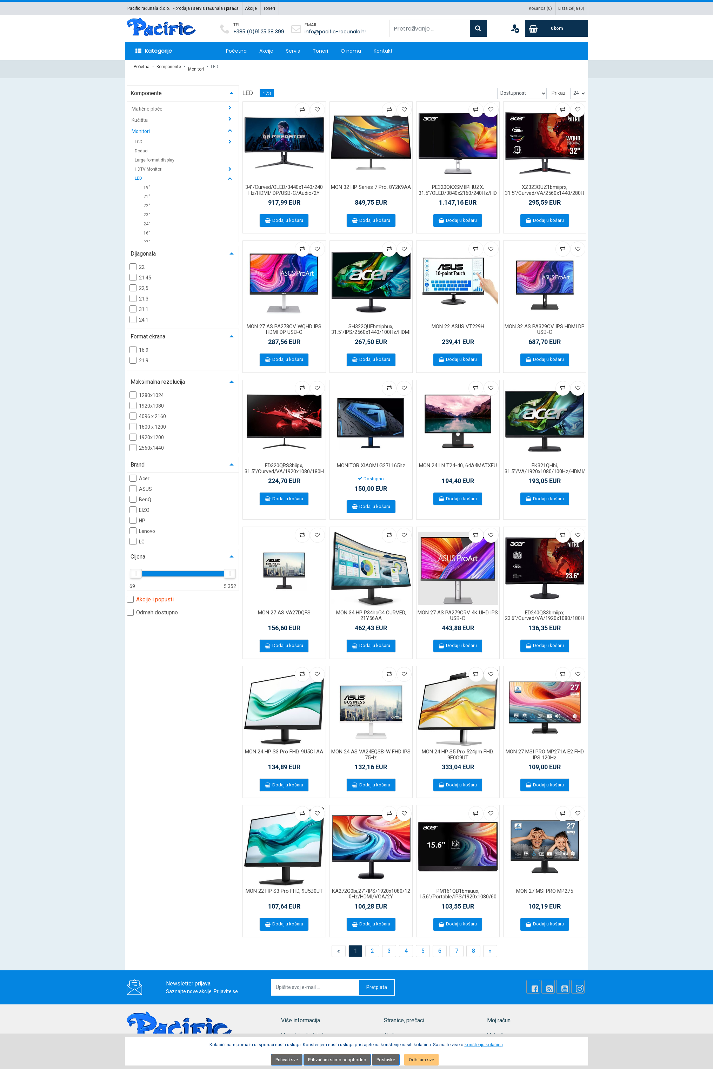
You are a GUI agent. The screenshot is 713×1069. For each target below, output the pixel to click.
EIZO (139, 505)
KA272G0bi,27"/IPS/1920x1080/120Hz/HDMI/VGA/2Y (371, 889)
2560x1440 (146, 443)
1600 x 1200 (147, 421)
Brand (138, 460)
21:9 (138, 355)
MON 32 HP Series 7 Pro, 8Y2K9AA (371, 182)
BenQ (140, 494)
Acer (139, 473)
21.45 (140, 272)
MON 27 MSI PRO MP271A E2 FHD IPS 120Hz (545, 750)
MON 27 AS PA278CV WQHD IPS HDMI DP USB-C (284, 325)
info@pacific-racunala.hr (335, 31)
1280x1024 (146, 390)
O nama (351, 50)
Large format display (154, 155)
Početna (236, 50)
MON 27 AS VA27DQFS (284, 608)
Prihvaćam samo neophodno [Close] (337, 1059)
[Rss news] (555, 982)
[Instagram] (579, 982)
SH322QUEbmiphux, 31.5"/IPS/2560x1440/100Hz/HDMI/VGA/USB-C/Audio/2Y (371, 328)
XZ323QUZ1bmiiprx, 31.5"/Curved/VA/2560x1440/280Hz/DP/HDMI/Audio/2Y (544, 188)
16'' (147, 228)
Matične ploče (148, 104)
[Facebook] (543, 982)
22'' (147, 201)
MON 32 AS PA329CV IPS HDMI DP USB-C (545, 325)
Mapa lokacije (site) (302, 1031)
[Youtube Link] (567, 982)
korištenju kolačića (484, 1044)
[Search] (478, 28)
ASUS (140, 484)
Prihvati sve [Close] (286, 1059)
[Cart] (556, 28)
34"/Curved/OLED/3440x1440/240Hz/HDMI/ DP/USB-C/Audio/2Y (284, 185)
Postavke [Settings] (386, 1059)
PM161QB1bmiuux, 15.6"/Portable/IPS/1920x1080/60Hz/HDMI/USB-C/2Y (458, 892)
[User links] (514, 28)
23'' (147, 210)
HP (137, 515)
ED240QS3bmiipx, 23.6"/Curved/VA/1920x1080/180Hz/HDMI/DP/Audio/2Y (544, 614)
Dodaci (141, 146)
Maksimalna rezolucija (158, 377)
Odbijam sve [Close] (421, 1059)
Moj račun (498, 1031)
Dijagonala (143, 249)
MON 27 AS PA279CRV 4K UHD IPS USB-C (458, 611)
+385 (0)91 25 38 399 (258, 31)
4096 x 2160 (147, 411)
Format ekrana (148, 332)
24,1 (138, 314)
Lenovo (142, 526)
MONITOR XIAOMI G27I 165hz (371, 461)
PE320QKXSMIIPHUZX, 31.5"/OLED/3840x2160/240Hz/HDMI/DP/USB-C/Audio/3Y (458, 188)
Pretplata (376, 982)
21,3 (138, 293)
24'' (147, 219)
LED (139, 173)
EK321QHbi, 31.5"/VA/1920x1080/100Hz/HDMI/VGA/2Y (545, 467)
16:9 (138, 345)
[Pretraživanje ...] (429, 28)
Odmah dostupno (152, 607)
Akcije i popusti (150, 594)
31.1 (138, 304)
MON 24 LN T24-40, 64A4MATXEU (458, 461)
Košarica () (540, 8)
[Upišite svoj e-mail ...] (315, 983)
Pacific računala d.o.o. (148, 8)
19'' (147, 182)
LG (137, 536)
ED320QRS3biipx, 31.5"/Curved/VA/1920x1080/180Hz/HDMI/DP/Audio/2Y (284, 467)
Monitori (196, 66)
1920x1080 (146, 400)
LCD (139, 137)
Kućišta (140, 115)
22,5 (138, 283)
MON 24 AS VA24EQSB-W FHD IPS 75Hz (371, 750)
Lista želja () (571, 8)
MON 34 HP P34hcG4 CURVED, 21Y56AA (371, 611)
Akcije (251, 8)
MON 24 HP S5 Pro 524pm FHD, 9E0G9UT (458, 750)
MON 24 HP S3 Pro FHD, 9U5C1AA (284, 747)
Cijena (138, 552)
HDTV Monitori (149, 164)
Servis (293, 50)
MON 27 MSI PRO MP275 (544, 886)
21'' (147, 192)
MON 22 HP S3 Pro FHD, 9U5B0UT (284, 886)
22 (137, 262)
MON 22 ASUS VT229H (458, 322)
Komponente (168, 66)
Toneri (269, 8)
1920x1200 (146, 432)
